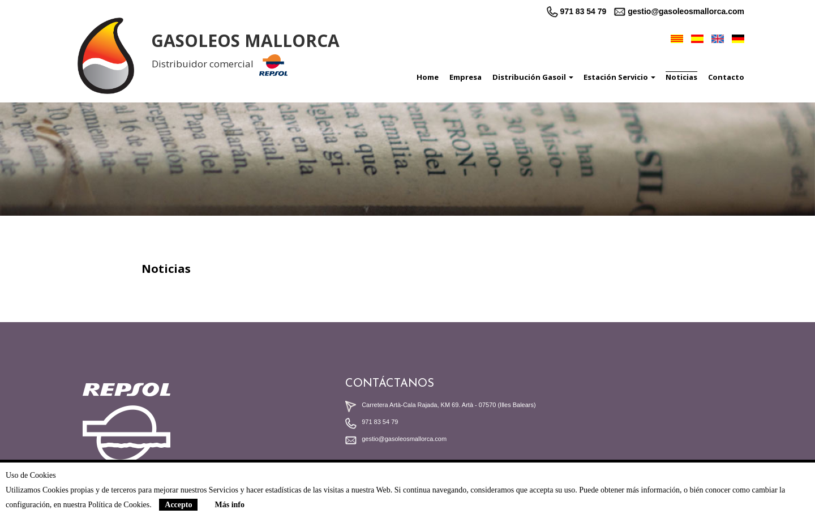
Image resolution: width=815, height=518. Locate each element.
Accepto (178, 504)
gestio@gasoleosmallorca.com (679, 11)
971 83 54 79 (577, 11)
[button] (529, 77)
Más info (229, 504)
